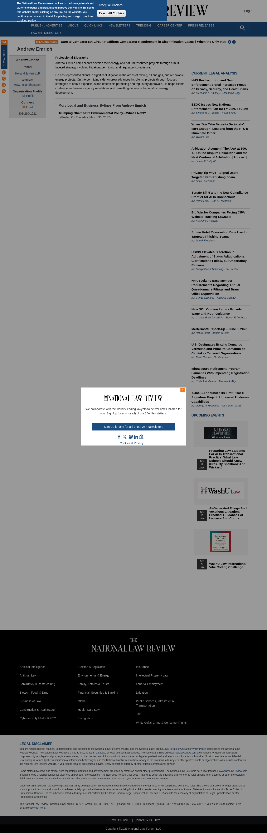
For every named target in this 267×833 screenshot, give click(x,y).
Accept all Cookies (110, 5)
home (141, 436)
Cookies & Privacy (132, 443)
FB (119, 436)
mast (130, 436)
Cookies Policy (26, 20)
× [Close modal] (183, 389)
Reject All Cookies (111, 13)
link (136, 436)
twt (125, 436)
